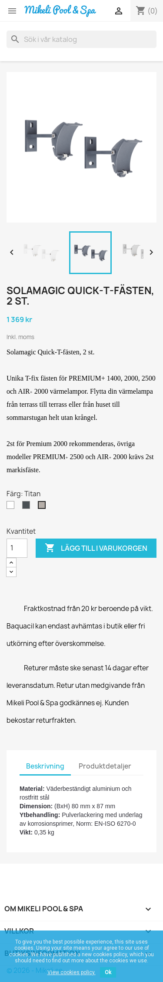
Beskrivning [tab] (45, 766)
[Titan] (43, 507)
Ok (108, 972)
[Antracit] (27, 507)
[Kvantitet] (17, 548)
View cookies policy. (71, 972)
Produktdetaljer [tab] (105, 766)
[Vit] (12, 507)
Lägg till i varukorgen (96, 548)
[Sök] (81, 39)
